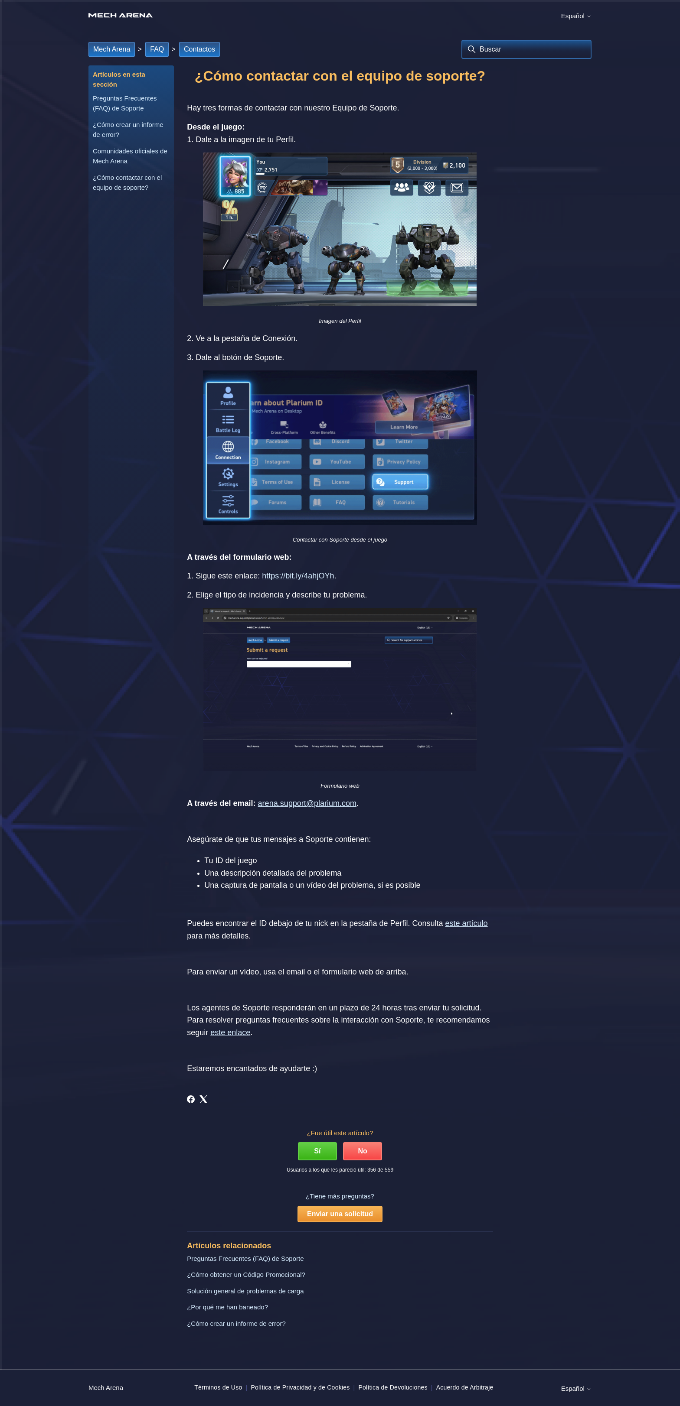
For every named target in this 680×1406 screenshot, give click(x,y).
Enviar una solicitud (340, 1214)
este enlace (230, 1032)
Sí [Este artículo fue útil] (317, 1151)
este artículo (466, 923)
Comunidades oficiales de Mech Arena (130, 156)
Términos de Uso (218, 1387)
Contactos (199, 49)
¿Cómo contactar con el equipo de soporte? (127, 182)
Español (576, 15)
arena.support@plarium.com (307, 803)
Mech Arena (111, 49)
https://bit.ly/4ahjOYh (298, 575)
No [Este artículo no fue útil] (362, 1151)
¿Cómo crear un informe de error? (128, 129)
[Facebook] (191, 1099)
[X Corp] (203, 1099)
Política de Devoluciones (392, 1387)
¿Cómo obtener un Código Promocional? (246, 1274)
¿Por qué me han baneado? (227, 1307)
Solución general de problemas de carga (245, 1291)
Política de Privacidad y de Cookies (300, 1387)
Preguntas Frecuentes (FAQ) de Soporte (125, 103)
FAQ (157, 49)
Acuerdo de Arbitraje (465, 1387)
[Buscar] (526, 49)
